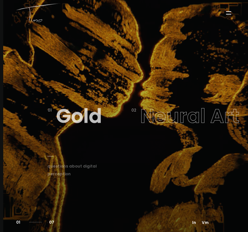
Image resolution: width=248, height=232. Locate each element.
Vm (205, 222)
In (194, 222)
